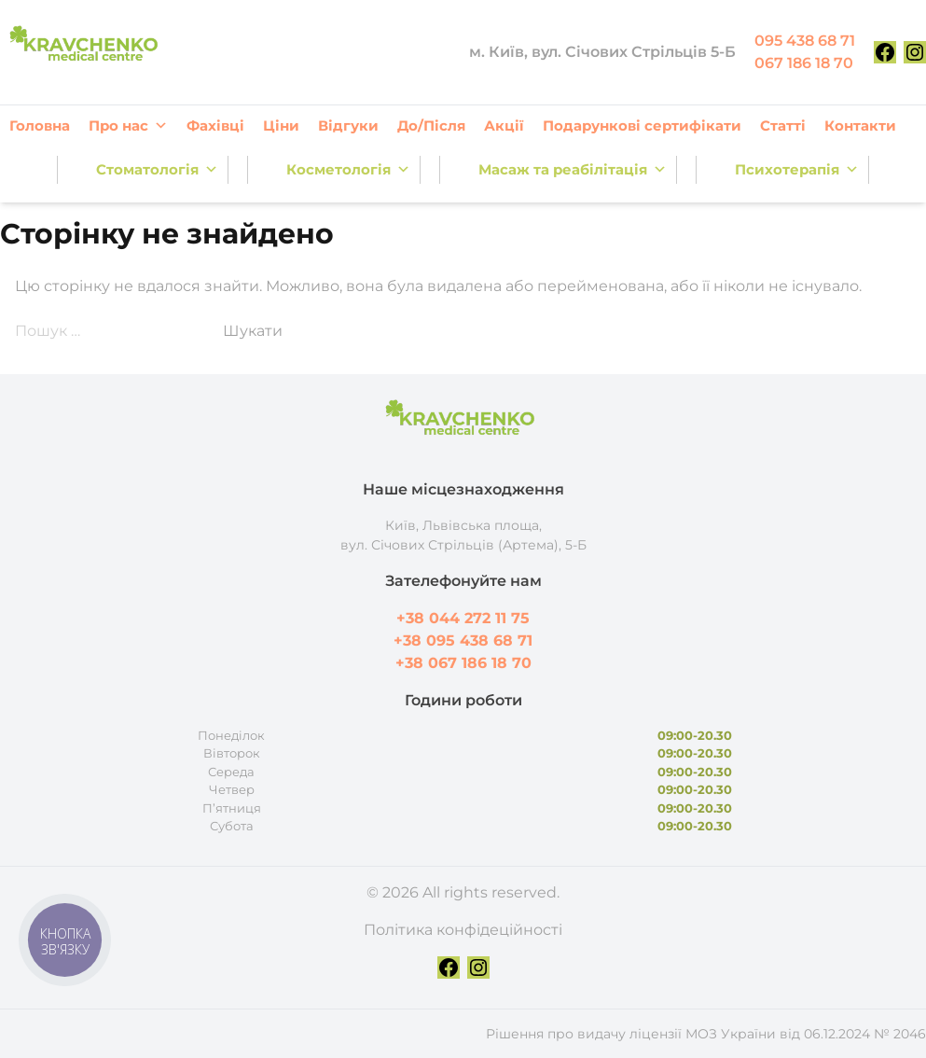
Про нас (128, 126)
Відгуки (348, 125)
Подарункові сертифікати (642, 125)
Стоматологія (157, 170)
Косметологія (348, 170)
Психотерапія (797, 170)
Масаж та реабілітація (572, 170)
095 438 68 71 (804, 40)
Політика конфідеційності (463, 930)
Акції (504, 125)
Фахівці (215, 125)
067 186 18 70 (803, 63)
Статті (783, 125)
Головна (39, 125)
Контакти (860, 125)
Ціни (281, 125)
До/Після (431, 125)
